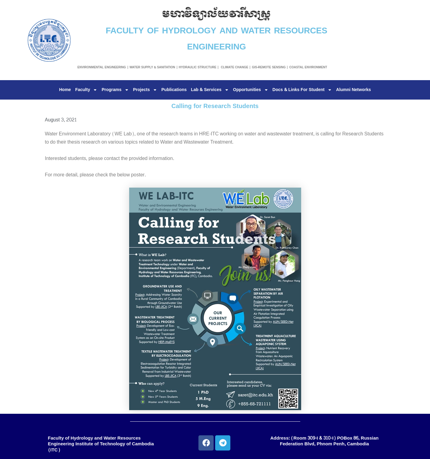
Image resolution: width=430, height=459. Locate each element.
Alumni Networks (353, 89)
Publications (174, 89)
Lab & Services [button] (210, 90)
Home (65, 89)
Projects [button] (145, 90)
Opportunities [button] (250, 90)
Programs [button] (115, 90)
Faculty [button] (86, 90)
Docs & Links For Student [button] (302, 90)
